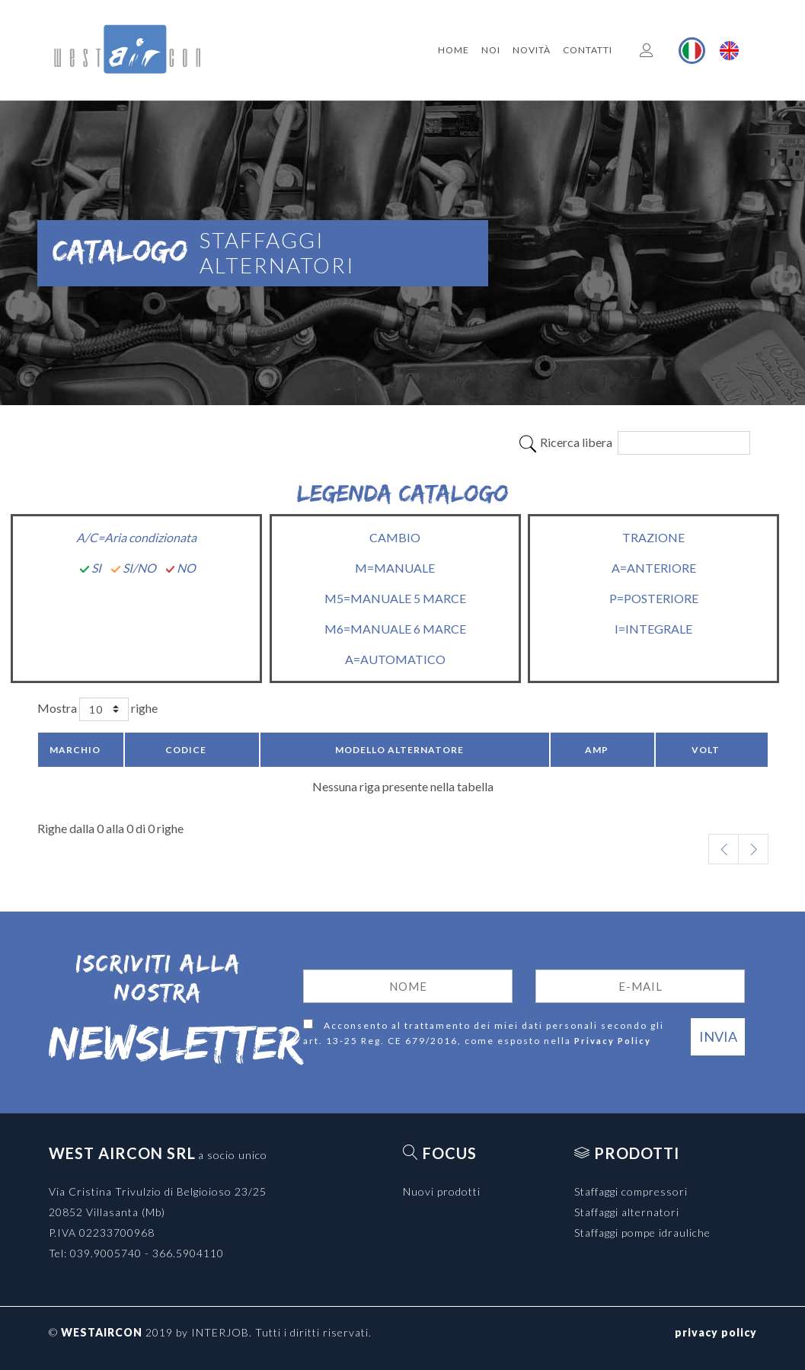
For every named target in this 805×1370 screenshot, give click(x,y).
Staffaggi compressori (631, 1191)
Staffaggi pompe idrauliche (642, 1232)
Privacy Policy (612, 1041)
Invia (718, 1036)
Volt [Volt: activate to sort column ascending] (706, 749)
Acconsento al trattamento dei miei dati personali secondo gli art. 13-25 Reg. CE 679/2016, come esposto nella (483, 1034)
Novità (532, 50)
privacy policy (716, 1332)
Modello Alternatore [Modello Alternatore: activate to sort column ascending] (399, 749)
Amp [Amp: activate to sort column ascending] (597, 749)
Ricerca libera (634, 443)
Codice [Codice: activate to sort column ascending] (185, 749)
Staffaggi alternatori (626, 1212)
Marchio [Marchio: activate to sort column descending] (75, 749)
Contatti (587, 50)
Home (453, 50)
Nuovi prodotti (442, 1191)
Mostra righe (97, 709)
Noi (490, 50)
